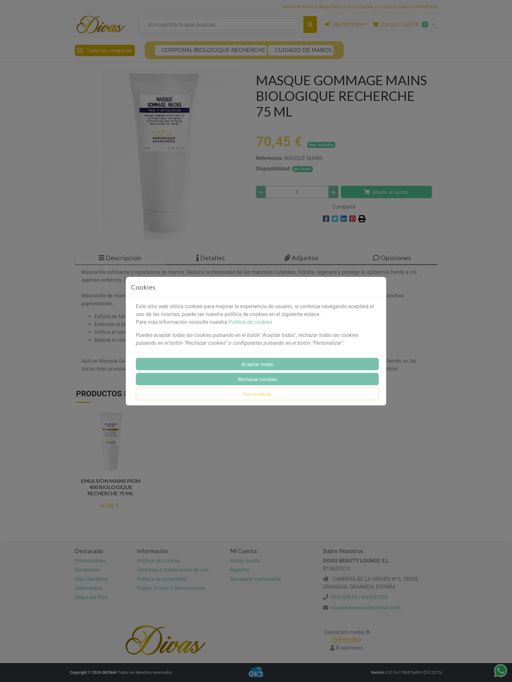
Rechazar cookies (257, 379)
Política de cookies (250, 322)
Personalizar (257, 394)
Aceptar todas (257, 364)
